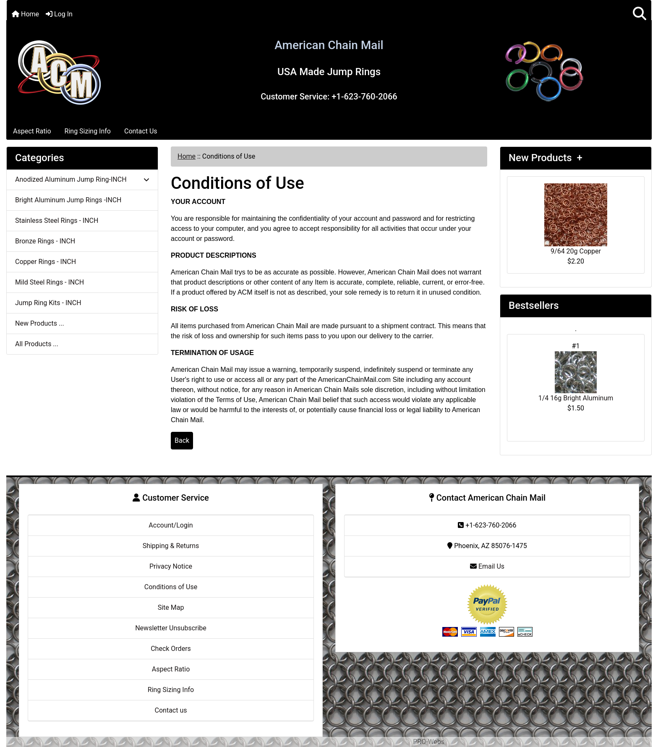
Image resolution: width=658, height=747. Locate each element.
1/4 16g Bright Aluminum (576, 376)
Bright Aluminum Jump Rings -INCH (68, 200)
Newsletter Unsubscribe (170, 628)
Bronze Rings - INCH (45, 241)
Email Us (487, 566)
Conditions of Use (170, 587)
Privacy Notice (170, 566)
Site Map (171, 607)
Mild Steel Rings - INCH (49, 282)
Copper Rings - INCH (45, 262)
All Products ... (36, 344)
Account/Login (171, 525)
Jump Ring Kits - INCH (48, 303)
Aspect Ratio (32, 131)
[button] (639, 14)
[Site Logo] (59, 71)
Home (25, 14)
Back (182, 440)
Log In (59, 14)
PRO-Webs (428, 742)
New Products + (545, 158)
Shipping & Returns (171, 546)
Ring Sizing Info (88, 131)
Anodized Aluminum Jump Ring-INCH (82, 179)
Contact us (171, 710)
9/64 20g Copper (575, 219)
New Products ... (39, 323)
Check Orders (171, 649)
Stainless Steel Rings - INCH (56, 221)
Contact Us (140, 131)
